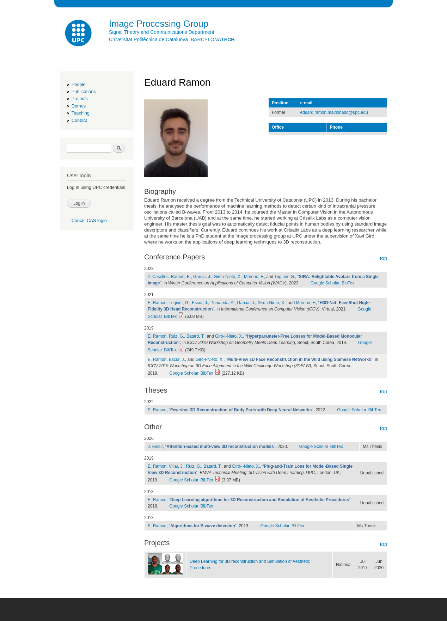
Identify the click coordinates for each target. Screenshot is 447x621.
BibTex (348, 283)
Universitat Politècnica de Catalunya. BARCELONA (171, 39)
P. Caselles (158, 276)
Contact (79, 120)
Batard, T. (195, 336)
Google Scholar (325, 283)
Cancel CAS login (89, 220)
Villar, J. (176, 466)
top (383, 258)
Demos (79, 106)
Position (280, 102)
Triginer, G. (284, 276)
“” (299, 359)
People (79, 84)
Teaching (81, 113)
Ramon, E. (181, 276)
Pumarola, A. (222, 302)
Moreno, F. (254, 276)
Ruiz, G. (176, 336)
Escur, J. (200, 302)
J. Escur (155, 446)
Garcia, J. (202, 276)
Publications (84, 91)
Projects (80, 98)
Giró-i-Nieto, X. (227, 276)
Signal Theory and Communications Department (161, 32)
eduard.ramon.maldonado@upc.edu (334, 112)
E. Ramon (157, 302)
